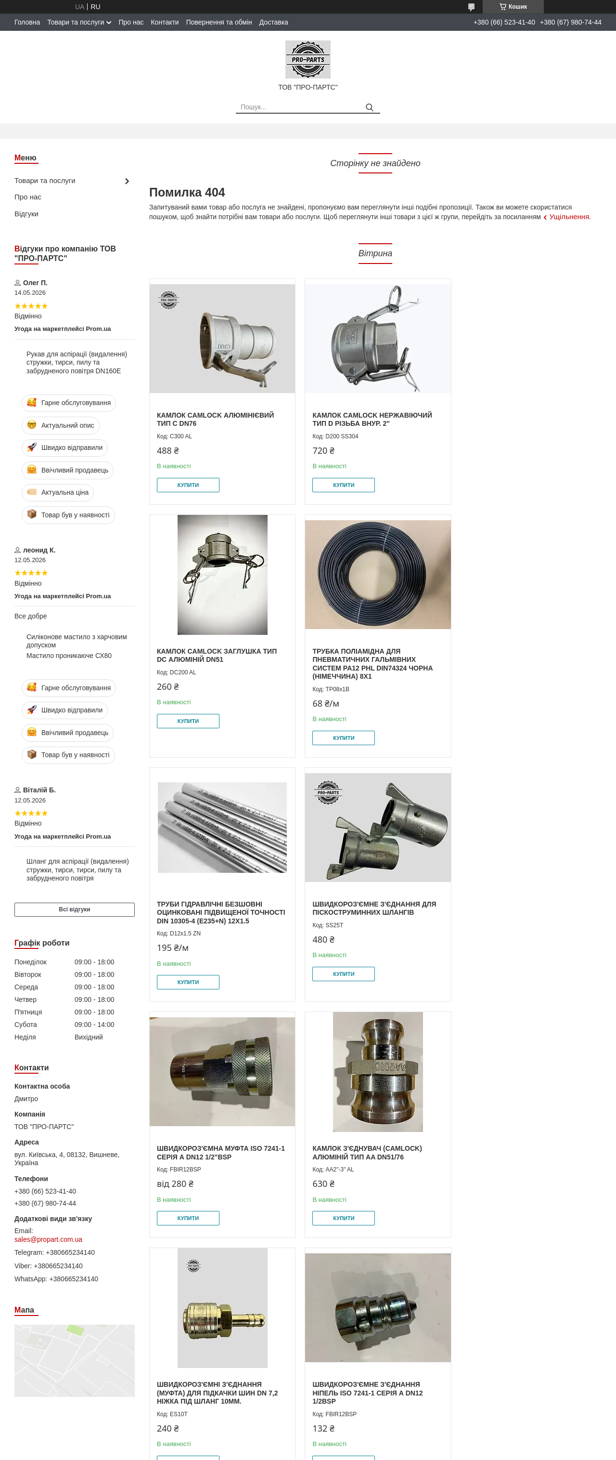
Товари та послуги (75, 22)
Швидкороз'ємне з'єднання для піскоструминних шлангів (526, 655)
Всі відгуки (74, 909)
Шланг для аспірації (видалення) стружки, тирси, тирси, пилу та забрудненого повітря (77, 869)
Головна (27, 22)
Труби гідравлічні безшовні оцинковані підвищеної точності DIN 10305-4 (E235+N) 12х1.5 (375, 659)
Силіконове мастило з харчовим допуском (76, 641)
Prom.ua (353, 1442)
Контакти (165, 22)
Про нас (130, 22)
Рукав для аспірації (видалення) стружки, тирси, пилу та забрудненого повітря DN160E (76, 362)
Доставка (273, 22)
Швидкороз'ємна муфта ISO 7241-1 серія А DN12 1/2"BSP (221, 908)
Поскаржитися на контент (298, 1450)
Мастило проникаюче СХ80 (69, 655)
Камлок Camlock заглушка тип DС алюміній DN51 (524, 419)
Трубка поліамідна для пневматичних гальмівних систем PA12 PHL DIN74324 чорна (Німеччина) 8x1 (217, 664)
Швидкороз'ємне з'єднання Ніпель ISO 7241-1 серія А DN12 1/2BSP (212, 1156)
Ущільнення (569, 216)
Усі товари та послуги (561, 1278)
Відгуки (26, 214)
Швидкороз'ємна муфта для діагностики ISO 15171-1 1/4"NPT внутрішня (369, 1156)
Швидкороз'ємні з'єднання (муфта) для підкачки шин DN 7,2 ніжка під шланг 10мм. (525, 912)
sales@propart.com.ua (48, 1239)
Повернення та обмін (219, 22)
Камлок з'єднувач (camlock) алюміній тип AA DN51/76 (365, 908)
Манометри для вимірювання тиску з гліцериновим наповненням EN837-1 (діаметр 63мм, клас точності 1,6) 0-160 (522, 1161)
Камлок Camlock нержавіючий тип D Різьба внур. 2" (370, 419)
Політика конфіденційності (372, 1450)
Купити (188, 485)
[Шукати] (369, 108)
